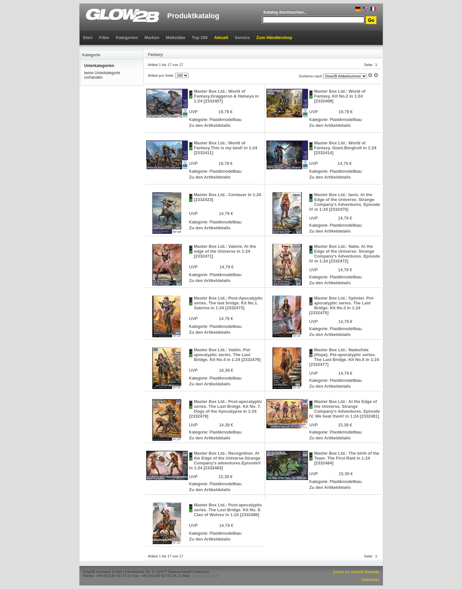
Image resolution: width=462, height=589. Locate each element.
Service (242, 37)
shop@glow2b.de (205, 576)
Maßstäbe (175, 37)
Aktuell (221, 37)
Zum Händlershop (274, 37)
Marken (152, 37)
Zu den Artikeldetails (210, 125)
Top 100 (199, 37)
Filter (104, 37)
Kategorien (127, 37)
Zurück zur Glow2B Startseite (356, 572)
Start (88, 37)
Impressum (370, 580)
